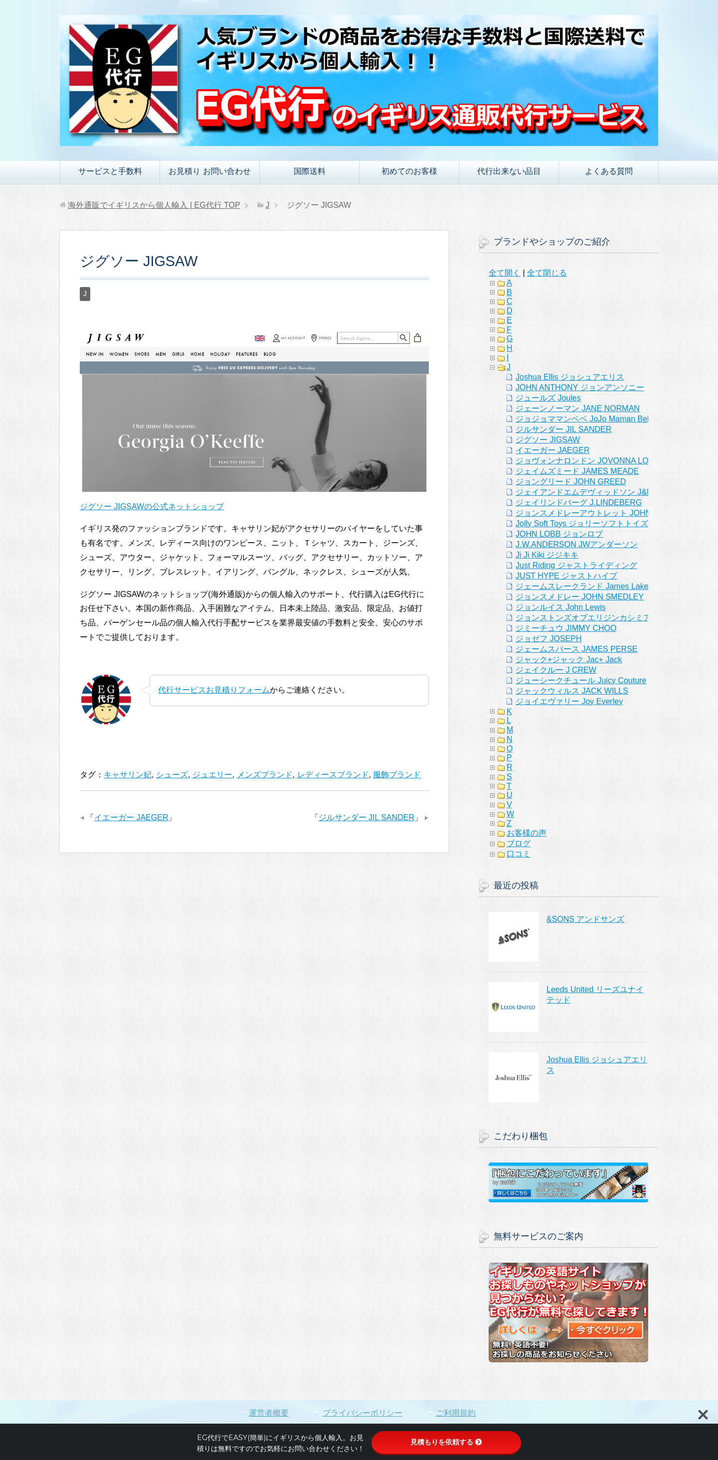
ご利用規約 (456, 1413)
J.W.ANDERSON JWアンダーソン (577, 544)
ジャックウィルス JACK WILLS (572, 691)
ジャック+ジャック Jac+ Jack (569, 659)
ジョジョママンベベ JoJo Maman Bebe (586, 419)
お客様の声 (526, 833)
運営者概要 (269, 1413)
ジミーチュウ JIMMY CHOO (566, 628)
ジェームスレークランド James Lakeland (590, 586)
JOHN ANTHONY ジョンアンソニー (580, 387)
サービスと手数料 (110, 171)
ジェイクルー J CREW (556, 670)
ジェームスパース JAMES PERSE (576, 649)
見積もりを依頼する (446, 1442)
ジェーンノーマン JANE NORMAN (578, 408)
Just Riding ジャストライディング (576, 565)
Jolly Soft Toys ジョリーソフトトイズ (582, 523)
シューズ (172, 774)
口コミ (519, 854)
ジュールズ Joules (548, 398)
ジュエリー (212, 774)
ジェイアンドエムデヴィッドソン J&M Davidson (602, 492)
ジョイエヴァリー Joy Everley (569, 701)
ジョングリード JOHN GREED (571, 481)
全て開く (505, 273)
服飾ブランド (397, 774)
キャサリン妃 (128, 774)
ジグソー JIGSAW (548, 440)
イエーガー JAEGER (131, 817)
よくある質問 (609, 171)
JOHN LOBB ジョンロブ (559, 534)
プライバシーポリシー (362, 1413)
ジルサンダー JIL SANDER (366, 817)
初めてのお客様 (409, 171)
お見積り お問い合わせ (209, 171)
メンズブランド (265, 774)
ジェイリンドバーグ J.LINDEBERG (579, 502)
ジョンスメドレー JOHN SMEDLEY (580, 596)
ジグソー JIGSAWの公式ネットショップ (152, 506)
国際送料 (310, 171)
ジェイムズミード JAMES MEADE (577, 471)
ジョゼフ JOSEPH (548, 638)
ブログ (519, 843)
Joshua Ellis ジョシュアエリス (570, 377)
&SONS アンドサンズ (585, 919)
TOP (154, 205)
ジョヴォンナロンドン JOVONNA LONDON (594, 460)
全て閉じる (547, 273)
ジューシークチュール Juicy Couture (581, 680)
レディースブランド (333, 774)
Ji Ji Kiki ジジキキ (547, 555)
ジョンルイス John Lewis (561, 607)
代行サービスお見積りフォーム (214, 690)
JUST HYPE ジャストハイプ (566, 576)
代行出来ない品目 (509, 171)
